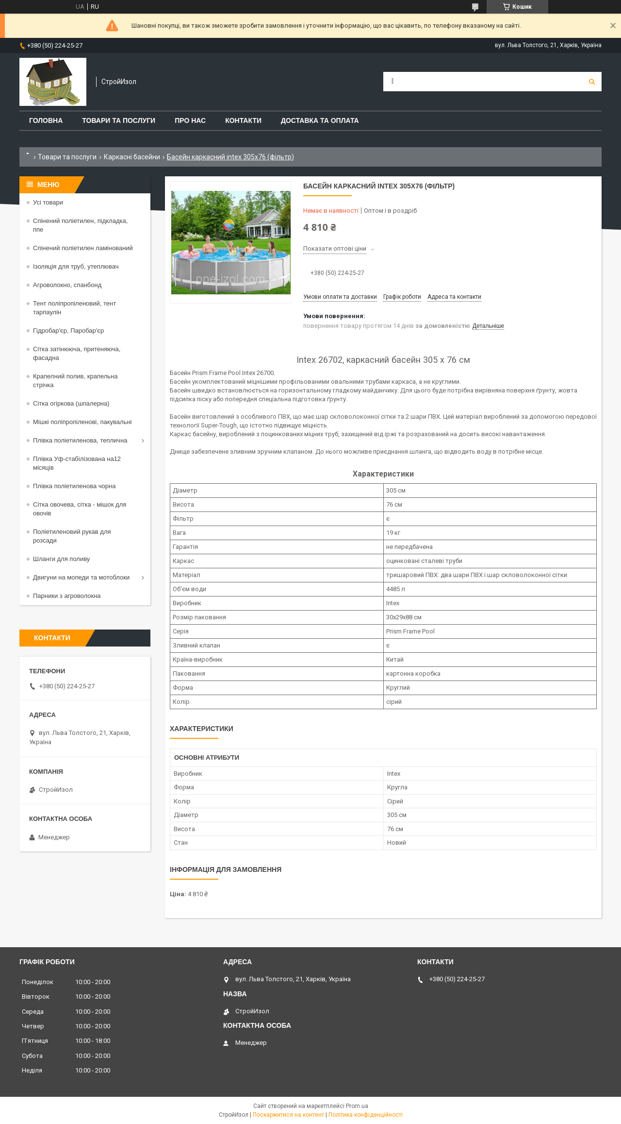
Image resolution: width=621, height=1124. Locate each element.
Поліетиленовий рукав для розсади (72, 536)
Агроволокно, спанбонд (67, 285)
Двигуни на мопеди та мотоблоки (81, 577)
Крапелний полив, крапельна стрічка (75, 381)
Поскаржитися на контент (288, 1114)
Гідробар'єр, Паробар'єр (68, 330)
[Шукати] (592, 81)
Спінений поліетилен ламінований (83, 248)
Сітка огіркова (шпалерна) (71, 403)
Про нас (190, 120)
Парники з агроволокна (67, 595)
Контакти (243, 120)
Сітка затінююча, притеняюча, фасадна (76, 353)
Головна (46, 120)
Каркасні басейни (132, 157)
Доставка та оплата (320, 120)
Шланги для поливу (61, 558)
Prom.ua (357, 1106)
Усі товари (48, 202)
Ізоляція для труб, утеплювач (76, 266)
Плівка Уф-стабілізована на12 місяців (77, 463)
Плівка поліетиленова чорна (74, 486)
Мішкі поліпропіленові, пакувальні (82, 422)
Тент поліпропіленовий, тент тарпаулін (74, 308)
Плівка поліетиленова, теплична (80, 440)
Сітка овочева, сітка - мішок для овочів (79, 509)
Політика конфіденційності (365, 1114)
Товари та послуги (118, 120)
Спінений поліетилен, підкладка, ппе (80, 225)
